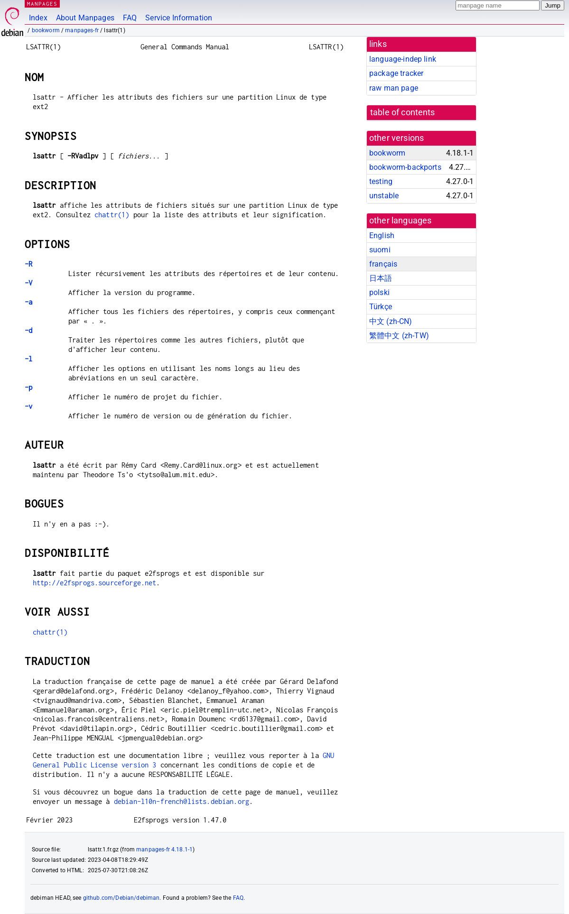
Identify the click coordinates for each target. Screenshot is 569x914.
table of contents (402, 112)
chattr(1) (111, 215)
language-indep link (402, 59)
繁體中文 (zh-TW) (399, 335)
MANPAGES (42, 3)
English (381, 235)
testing (380, 181)
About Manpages (85, 17)
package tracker (396, 73)
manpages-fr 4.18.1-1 (164, 849)
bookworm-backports (405, 167)
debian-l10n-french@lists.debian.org (181, 801)
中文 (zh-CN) (390, 321)
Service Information (178, 17)
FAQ (130, 17)
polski (379, 292)
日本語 (380, 278)
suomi (380, 249)
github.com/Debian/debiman (121, 898)
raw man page (393, 87)
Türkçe (380, 306)
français (383, 263)
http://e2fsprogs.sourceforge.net (95, 583)
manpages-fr (82, 30)
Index (38, 17)
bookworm (46, 30)
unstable (384, 195)
